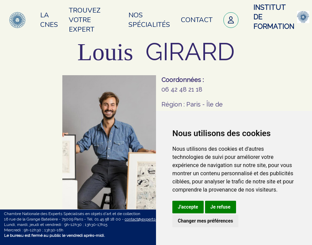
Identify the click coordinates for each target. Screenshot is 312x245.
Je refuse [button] (220, 207)
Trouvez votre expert (84, 20)
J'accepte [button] (188, 207)
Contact (197, 19)
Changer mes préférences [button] (205, 221)
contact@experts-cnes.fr (147, 219)
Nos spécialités (149, 20)
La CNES (49, 20)
